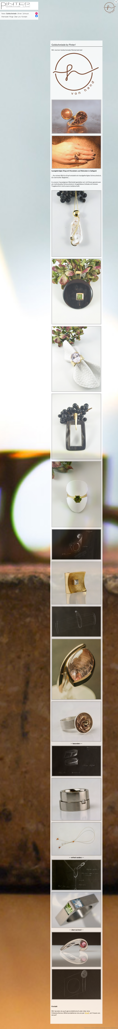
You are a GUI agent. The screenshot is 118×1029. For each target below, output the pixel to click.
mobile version (95, 1027)
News (3, 13)
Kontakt (24, 17)
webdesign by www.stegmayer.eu (109, 1027)
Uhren (19, 13)
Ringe (11, 17)
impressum (87, 1027)
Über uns (17, 17)
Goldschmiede (11, 13)
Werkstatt (5, 17)
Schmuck (26, 13)
